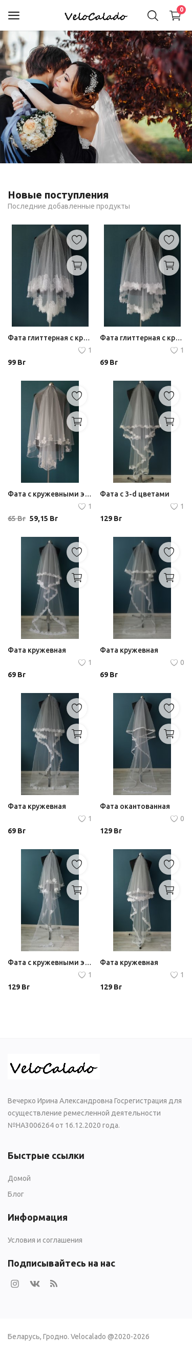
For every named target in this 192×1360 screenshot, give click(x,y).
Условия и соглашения (45, 1240)
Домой (19, 1178)
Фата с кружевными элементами (50, 494)
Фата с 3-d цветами (134, 494)
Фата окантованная (135, 806)
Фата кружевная (37, 650)
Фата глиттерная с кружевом (50, 338)
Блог (16, 1194)
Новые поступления (58, 195)
